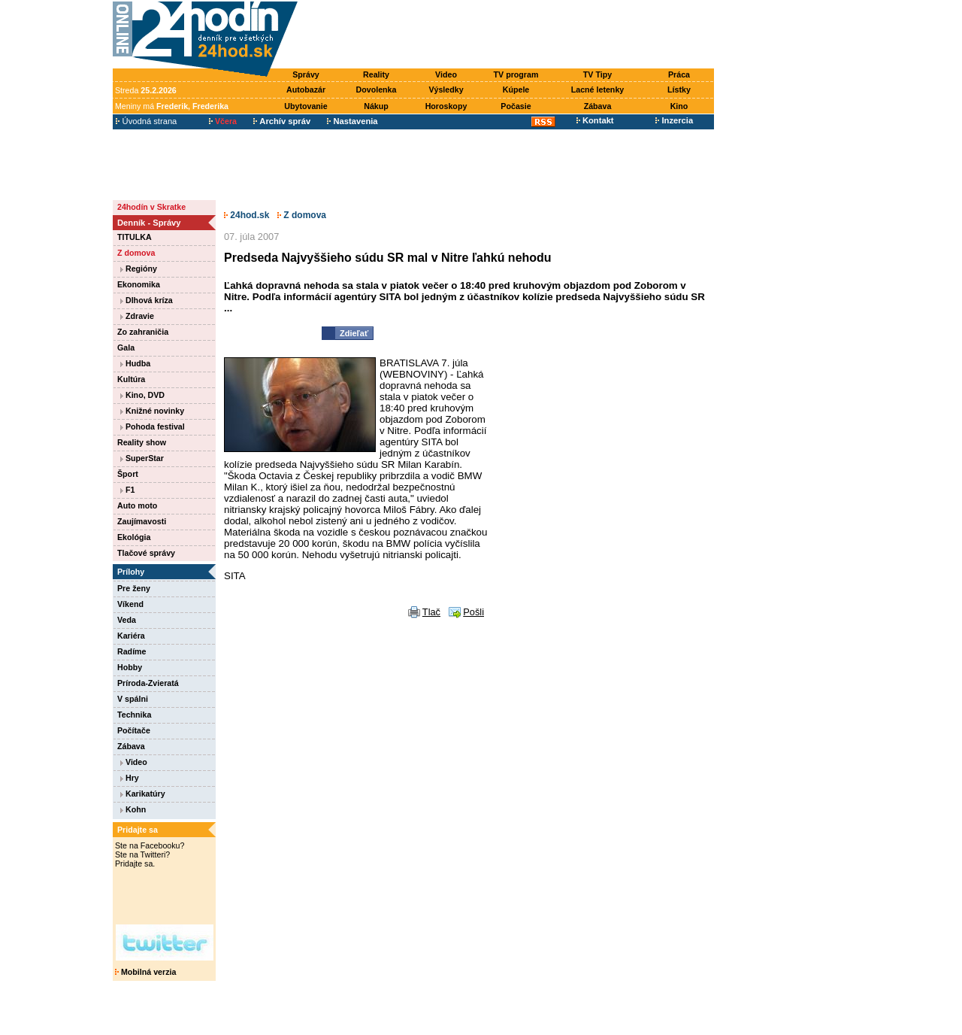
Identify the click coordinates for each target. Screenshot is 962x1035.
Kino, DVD (142, 394)
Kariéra (131, 635)
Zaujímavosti (141, 521)
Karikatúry (142, 793)
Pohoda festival (152, 426)
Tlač (431, 612)
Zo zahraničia (142, 331)
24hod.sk (246, 215)
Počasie (516, 106)
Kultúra (131, 379)
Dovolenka (376, 89)
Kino (679, 106)
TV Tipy (597, 74)
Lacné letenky (597, 89)
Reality (376, 74)
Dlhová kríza (146, 300)
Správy (305, 74)
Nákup (376, 106)
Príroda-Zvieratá (148, 682)
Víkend (130, 604)
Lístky (679, 89)
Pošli (473, 612)
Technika (134, 714)
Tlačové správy (146, 552)
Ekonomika (138, 284)
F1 (127, 489)
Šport (127, 473)
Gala (126, 347)
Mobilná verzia (145, 971)
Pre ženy (133, 588)
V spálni (132, 698)
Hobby (129, 667)
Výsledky (445, 89)
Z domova (136, 252)
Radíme (132, 651)
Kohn (133, 809)
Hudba (135, 363)
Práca (679, 74)
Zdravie (137, 315)
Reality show (141, 442)
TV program (516, 74)
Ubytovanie (305, 106)
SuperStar (142, 458)
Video (446, 74)
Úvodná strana (146, 121)
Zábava (598, 106)
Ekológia (133, 537)
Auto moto (137, 505)
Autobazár (305, 89)
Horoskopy (446, 106)
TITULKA (134, 236)
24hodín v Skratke (151, 206)
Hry (129, 777)
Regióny (138, 268)
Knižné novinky (152, 410)
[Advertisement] (509, 35)
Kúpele (516, 89)
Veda (126, 619)
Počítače (133, 730)
